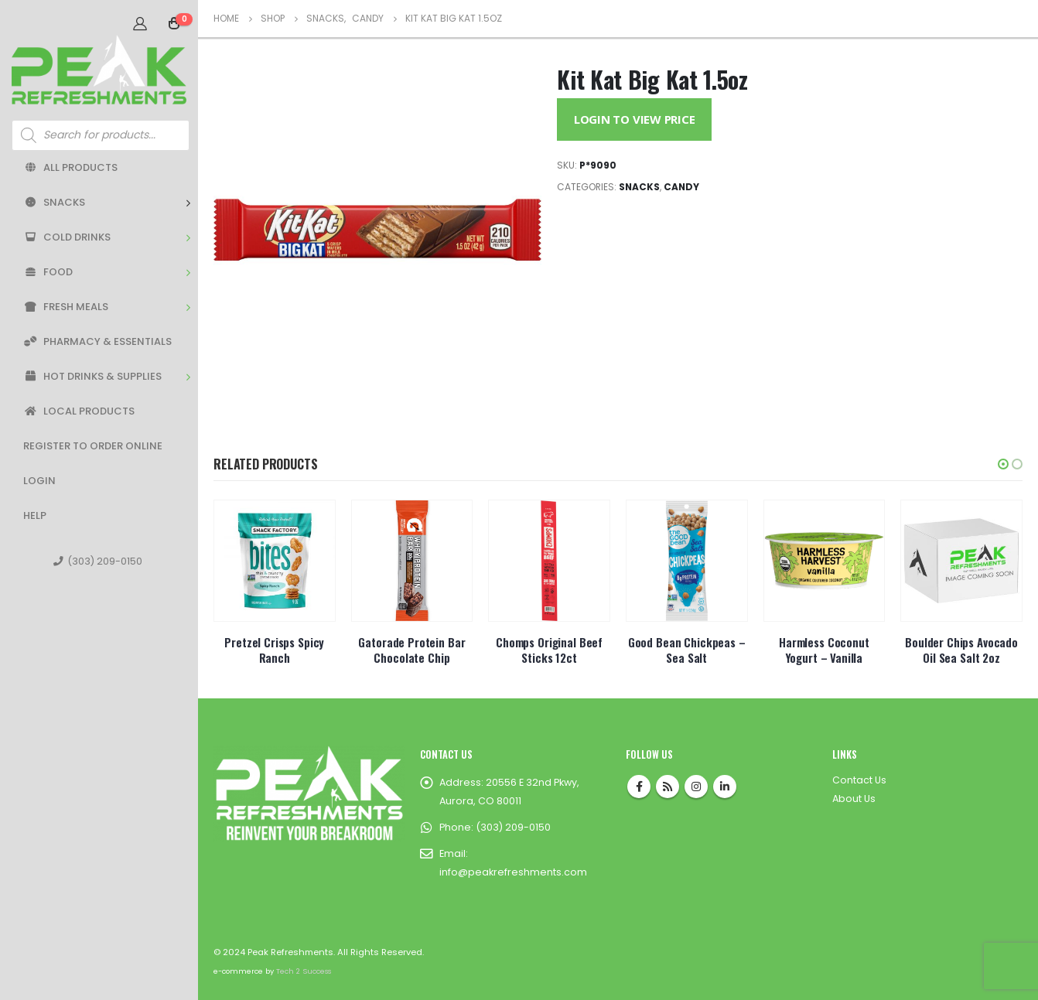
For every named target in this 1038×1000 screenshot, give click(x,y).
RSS (667, 786)
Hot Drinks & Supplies (92, 376)
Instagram (696, 786)
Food (48, 272)
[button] (1003, 464)
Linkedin (724, 786)
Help (34, 515)
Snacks (54, 202)
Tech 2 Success (303, 971)
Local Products (79, 411)
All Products (70, 167)
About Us (854, 798)
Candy (681, 186)
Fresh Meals (65, 306)
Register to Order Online (92, 446)
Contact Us (859, 780)
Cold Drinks (67, 237)
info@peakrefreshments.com (513, 872)
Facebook (638, 786)
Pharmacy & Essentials (97, 341)
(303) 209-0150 (97, 561)
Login (39, 480)
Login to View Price (634, 119)
